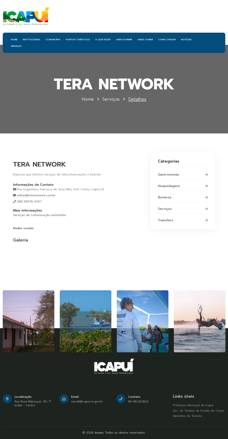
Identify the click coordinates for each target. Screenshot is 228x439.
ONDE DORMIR (124, 39)
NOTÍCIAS (186, 39)
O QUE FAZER (102, 39)
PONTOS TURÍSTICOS (78, 39)
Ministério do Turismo (187, 416)
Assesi (99, 432)
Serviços (111, 99)
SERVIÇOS (16, 46)
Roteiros (183, 198)
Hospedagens (183, 187)
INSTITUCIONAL (31, 39)
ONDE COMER (145, 39)
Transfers (183, 221)
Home (88, 99)
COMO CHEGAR (167, 39)
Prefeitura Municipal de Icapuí (193, 405)
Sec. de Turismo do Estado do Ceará (198, 411)
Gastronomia (183, 176)
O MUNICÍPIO (53, 39)
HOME (14, 39)
